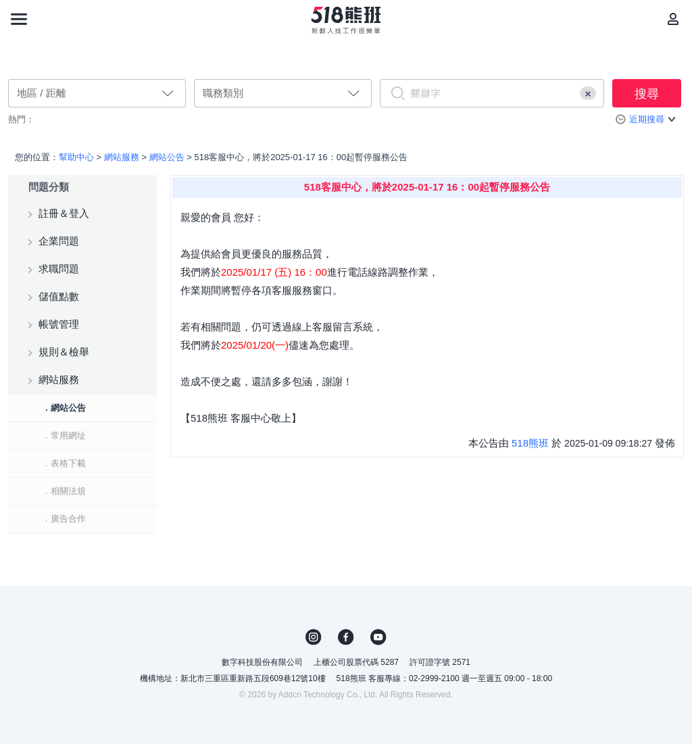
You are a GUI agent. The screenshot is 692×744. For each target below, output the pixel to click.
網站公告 (166, 157)
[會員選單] (673, 19)
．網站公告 (64, 408)
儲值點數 (59, 296)
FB (346, 637)
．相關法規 (64, 491)
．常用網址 (64, 435)
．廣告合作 (64, 519)
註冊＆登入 (64, 213)
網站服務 (121, 157)
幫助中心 (76, 157)
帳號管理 (59, 324)
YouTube (378, 637)
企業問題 (59, 241)
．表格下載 (64, 463)
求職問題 (59, 268)
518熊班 (530, 443)
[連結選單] (19, 19)
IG (313, 637)
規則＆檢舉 (64, 351)
